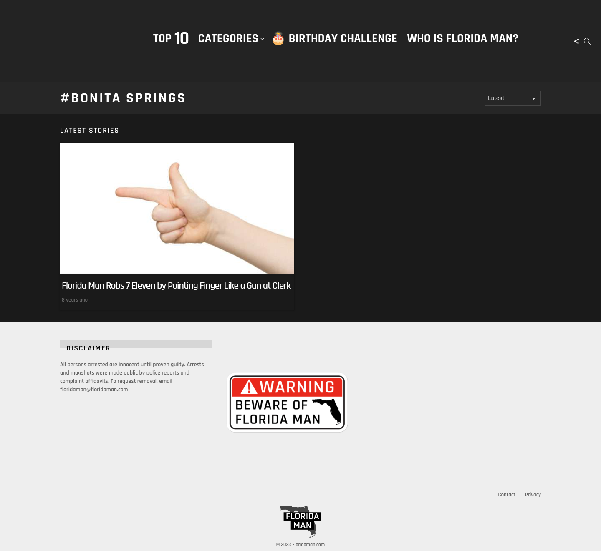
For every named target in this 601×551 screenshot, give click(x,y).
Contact (506, 494)
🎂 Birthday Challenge (334, 38)
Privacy (533, 494)
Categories (228, 47)
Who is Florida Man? (462, 38)
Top (171, 38)
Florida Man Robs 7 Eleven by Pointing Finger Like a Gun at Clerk (176, 285)
